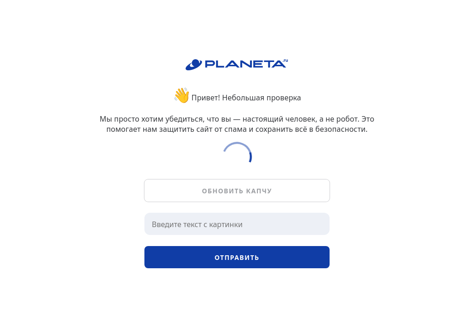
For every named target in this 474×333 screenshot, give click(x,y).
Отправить (236, 257)
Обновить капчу (237, 190)
